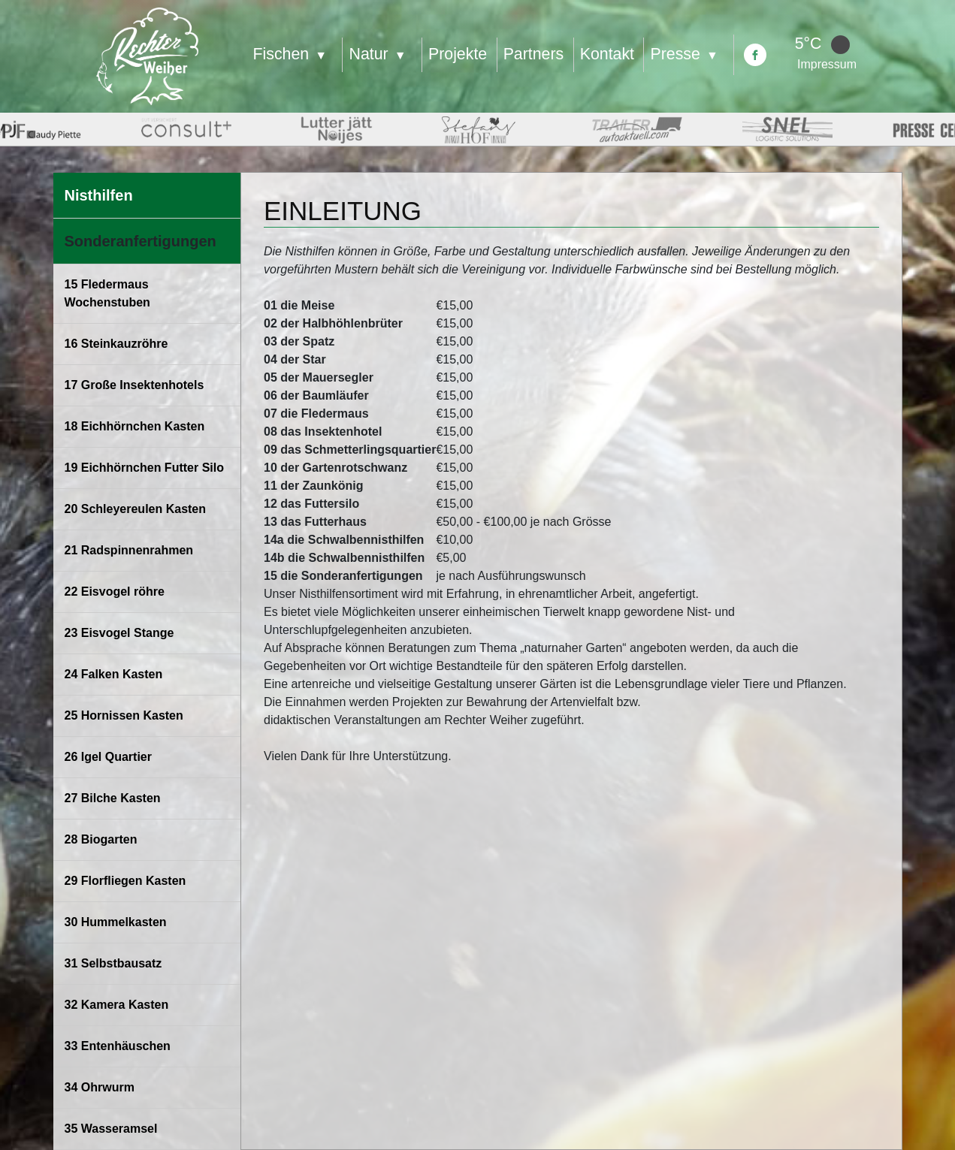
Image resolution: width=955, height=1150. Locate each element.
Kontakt (607, 54)
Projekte (457, 54)
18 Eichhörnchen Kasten (135, 426)
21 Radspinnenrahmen (129, 550)
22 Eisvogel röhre (115, 591)
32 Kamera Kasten (117, 1004)
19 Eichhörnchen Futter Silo (144, 467)
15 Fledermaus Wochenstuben (107, 293)
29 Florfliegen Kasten (125, 880)
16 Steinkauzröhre (116, 343)
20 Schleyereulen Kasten (136, 509)
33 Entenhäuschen (118, 1046)
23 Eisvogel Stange (119, 632)
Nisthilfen (99, 195)
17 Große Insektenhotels (134, 385)
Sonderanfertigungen (140, 241)
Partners (533, 54)
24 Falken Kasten (114, 674)
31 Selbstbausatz (113, 963)
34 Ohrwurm (99, 1087)
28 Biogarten (101, 839)
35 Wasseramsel (111, 1128)
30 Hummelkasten (116, 922)
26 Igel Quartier (109, 756)
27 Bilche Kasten (113, 798)
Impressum (827, 64)
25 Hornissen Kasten (124, 715)
